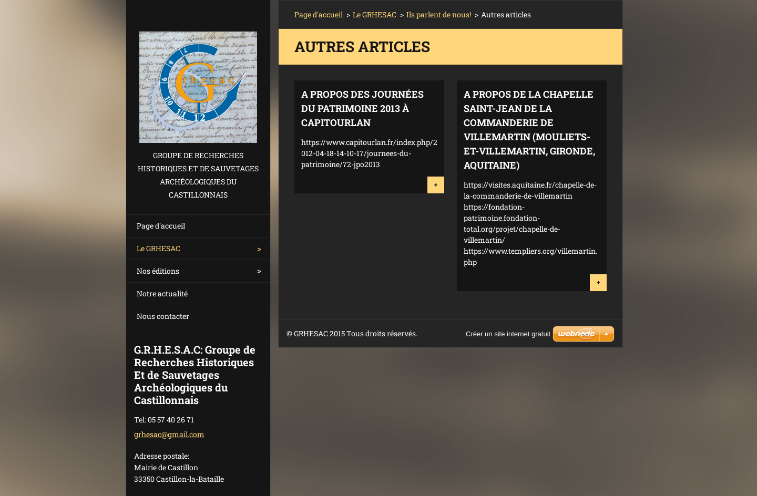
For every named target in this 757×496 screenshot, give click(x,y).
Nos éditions (158, 271)
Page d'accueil (161, 226)
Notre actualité (162, 293)
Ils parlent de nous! (438, 14)
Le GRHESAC (158, 248)
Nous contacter (163, 316)
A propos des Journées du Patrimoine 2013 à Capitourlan (362, 108)
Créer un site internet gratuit (508, 334)
